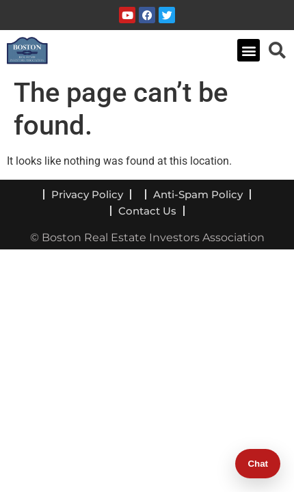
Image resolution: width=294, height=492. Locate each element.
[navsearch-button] (277, 50)
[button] (248, 50)
